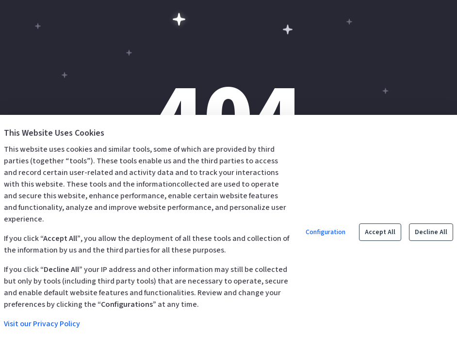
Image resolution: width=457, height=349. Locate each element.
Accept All (380, 232)
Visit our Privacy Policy (42, 323)
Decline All (431, 232)
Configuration (325, 232)
